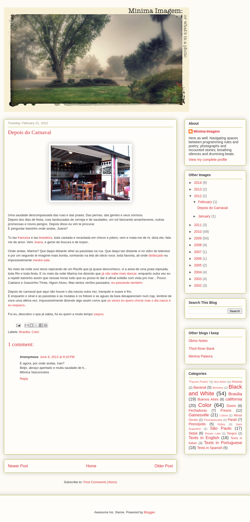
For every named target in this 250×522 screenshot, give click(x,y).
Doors (231, 406)
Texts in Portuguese (223, 442)
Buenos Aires (208, 399)
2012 (198, 196)
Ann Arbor (220, 381)
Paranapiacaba (213, 419)
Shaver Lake (213, 433)
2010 (198, 232)
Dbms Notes (198, 341)
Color (35, 332)
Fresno (226, 410)
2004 (198, 272)
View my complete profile (208, 160)
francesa (24, 237)
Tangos (232, 433)
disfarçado (156, 255)
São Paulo (220, 428)
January (204, 216)
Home (91, 466)
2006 (198, 259)
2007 (198, 252)
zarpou (98, 314)
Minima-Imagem (207, 131)
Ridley (221, 424)
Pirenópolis (197, 424)
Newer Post (18, 466)
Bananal (199, 387)
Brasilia (24, 332)
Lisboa (224, 415)
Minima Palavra (200, 356)
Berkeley (218, 387)
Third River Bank (201, 349)
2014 (198, 183)
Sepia (193, 433)
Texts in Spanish (210, 448)
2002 (198, 285)
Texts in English (204, 437)
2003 (198, 279)
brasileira (45, 237)
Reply (24, 378)
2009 (198, 238)
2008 (198, 245)
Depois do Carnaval (212, 208)
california (233, 399)
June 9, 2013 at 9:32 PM (57, 357)
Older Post (163, 466)
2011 (198, 225)
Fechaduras (198, 410)
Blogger (149, 512)
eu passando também (126, 283)
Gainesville (199, 415)
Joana (38, 242)
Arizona (236, 381)
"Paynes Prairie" (199, 381)
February (205, 202)
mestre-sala (41, 260)
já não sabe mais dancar (119, 273)
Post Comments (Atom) (100, 482)
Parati (232, 420)
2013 (198, 189)
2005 (198, 265)
